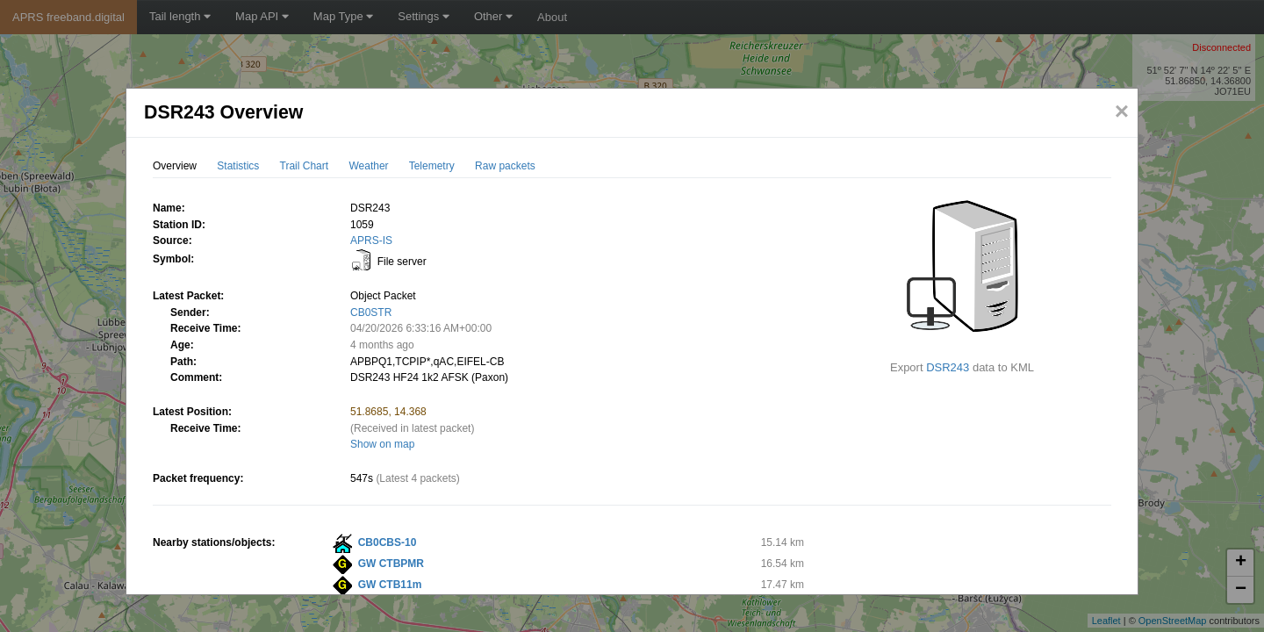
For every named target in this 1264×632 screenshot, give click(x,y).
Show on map (382, 444)
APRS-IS (371, 240)
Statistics (238, 166)
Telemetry (432, 166)
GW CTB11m (390, 584)
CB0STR (370, 312)
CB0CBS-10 (387, 542)
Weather (368, 166)
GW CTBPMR (391, 563)
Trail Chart (304, 166)
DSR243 (947, 367)
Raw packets (505, 166)
